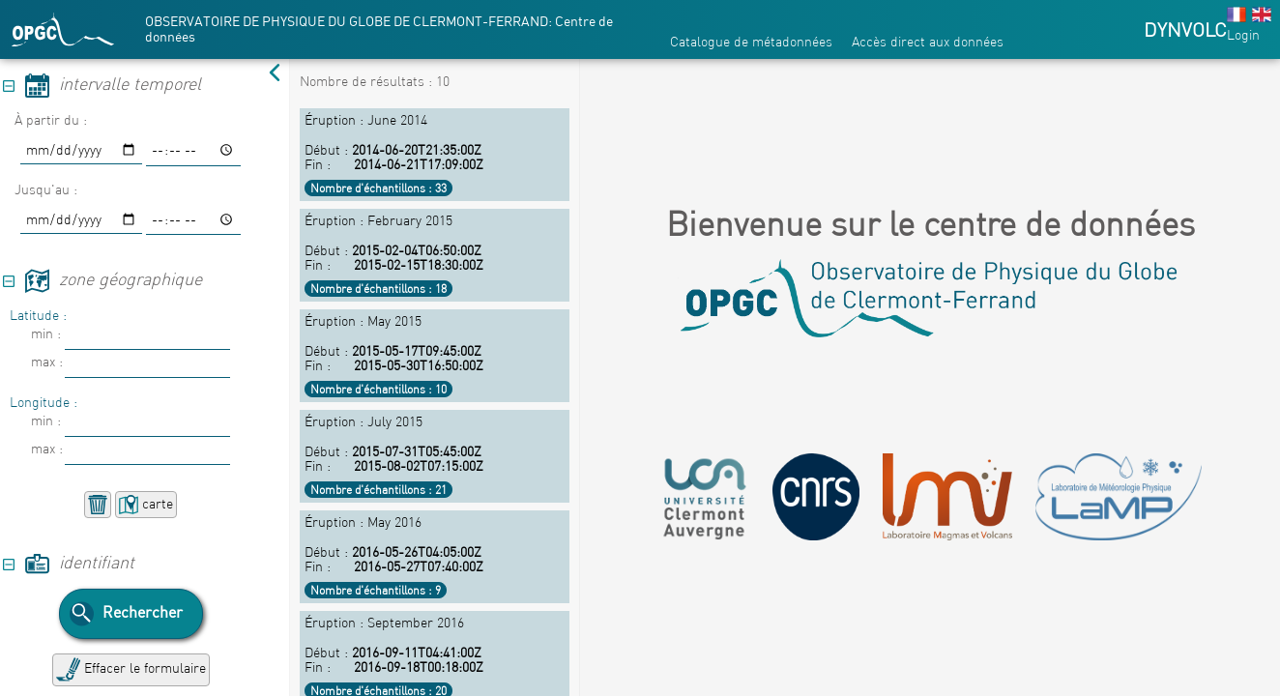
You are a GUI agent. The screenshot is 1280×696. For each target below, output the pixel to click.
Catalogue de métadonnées (751, 41)
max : (47, 361)
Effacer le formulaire (131, 669)
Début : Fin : (435, 153)
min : (46, 333)
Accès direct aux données (928, 41)
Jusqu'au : (46, 189)
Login (1243, 35)
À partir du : (51, 120)
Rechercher (126, 613)
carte (146, 504)
